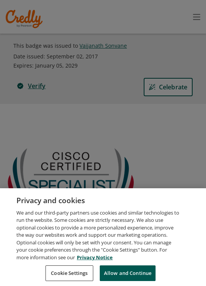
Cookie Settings (69, 277)
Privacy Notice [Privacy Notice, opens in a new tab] (95, 261)
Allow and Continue (127, 277)
